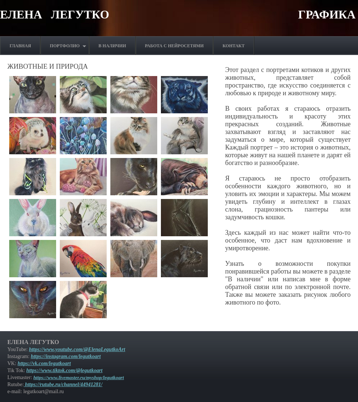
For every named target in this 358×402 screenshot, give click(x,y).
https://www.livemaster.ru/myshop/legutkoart (78, 377)
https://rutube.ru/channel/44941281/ (63, 384)
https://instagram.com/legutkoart (65, 356)
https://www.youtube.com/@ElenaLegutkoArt (77, 349)
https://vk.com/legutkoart (44, 363)
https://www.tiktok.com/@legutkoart (64, 370)
